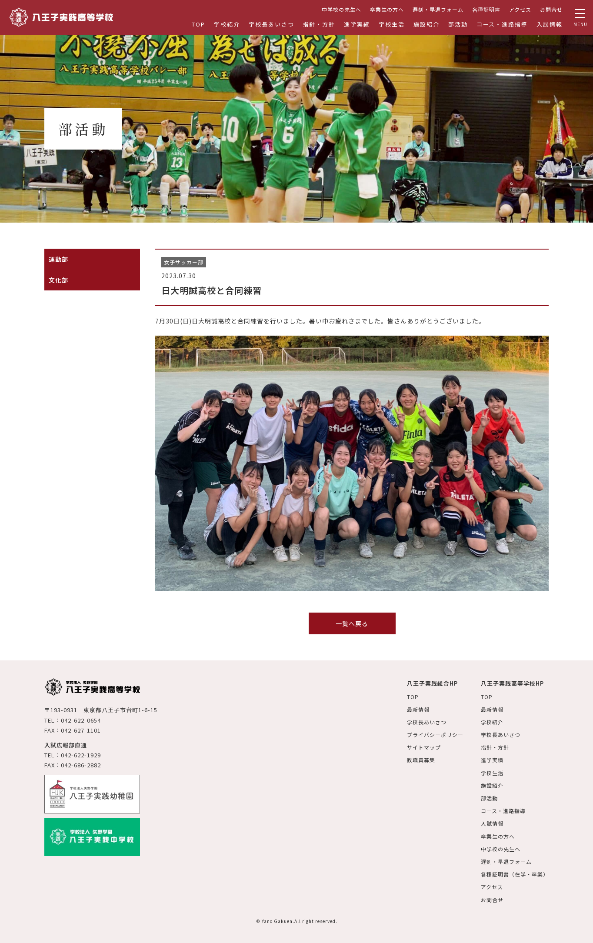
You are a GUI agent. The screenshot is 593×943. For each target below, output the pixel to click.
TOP (198, 24)
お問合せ (551, 9)
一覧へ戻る (352, 623)
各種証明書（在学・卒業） (515, 874)
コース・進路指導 (502, 24)
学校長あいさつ (271, 24)
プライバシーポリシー (435, 734)
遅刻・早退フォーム (438, 9)
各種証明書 (486, 9)
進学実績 (357, 24)
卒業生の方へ (387, 9)
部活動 (458, 24)
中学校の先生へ (341, 9)
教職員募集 (421, 759)
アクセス (520, 9)
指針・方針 (319, 24)
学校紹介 (227, 24)
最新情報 (418, 709)
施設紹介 (426, 24)
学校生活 (392, 24)
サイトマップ (424, 747)
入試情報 (549, 24)
